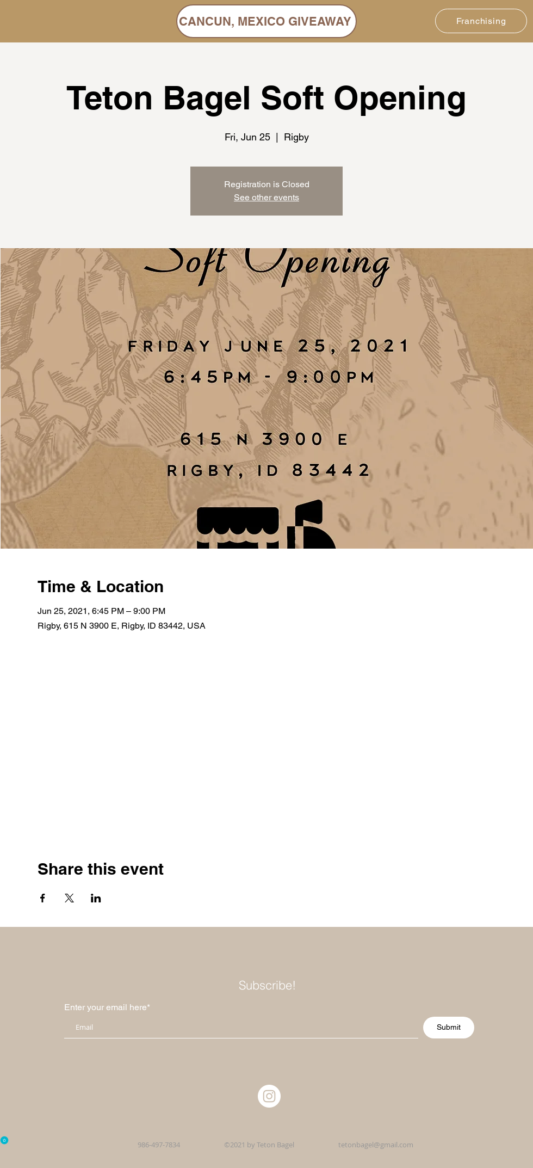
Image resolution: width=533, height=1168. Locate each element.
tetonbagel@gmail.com (375, 1144)
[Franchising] (481, 21)
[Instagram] (269, 1096)
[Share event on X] (69, 898)
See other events (266, 197)
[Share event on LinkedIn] (96, 898)
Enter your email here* (107, 1007)
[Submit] (448, 1027)
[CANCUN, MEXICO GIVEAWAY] (266, 21)
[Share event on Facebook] (43, 898)
